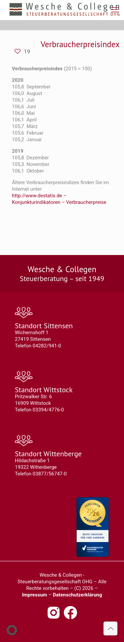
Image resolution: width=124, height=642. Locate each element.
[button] (12, 630)
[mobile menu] (115, 10)
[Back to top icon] (110, 628)
